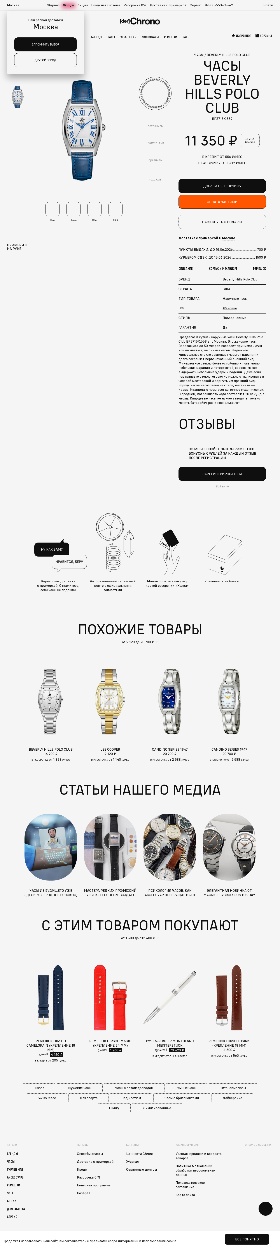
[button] (15, 5)
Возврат (83, 1193)
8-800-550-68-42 (219, 5)
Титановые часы (233, 1088)
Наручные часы (235, 298)
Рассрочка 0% (135, 5)
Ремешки (170, 37)
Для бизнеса (16, 1209)
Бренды (96, 37)
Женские (230, 308)
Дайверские (232, 1098)
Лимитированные (157, 1108)
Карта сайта (185, 1195)
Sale (185, 37)
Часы (111, 37)
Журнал (53, 5)
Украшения (128, 37)
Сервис (195, 5)
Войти (268, 5)
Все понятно (247, 1239)
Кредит (83, 1169)
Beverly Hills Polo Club (240, 279)
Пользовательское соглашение (190, 1184)
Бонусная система (105, 5)
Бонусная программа (93, 1185)
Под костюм (131, 1098)
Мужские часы (79, 1088)
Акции (82, 5)
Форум (68, 5)
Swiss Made (47, 1098)
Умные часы (186, 1088)
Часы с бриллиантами (181, 1098)
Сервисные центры (141, 1169)
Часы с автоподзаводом (134, 1088)
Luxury (114, 1108)
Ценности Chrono (140, 1153)
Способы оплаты (90, 1153)
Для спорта (89, 1098)
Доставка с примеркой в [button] (206, 238)
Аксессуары (150, 37)
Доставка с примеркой (168, 5)
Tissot (39, 1088)
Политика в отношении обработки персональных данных (195, 1170)
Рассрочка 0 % (89, 1177)
